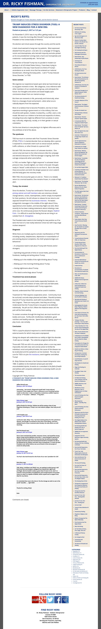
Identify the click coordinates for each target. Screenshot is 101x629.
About (6, 10)
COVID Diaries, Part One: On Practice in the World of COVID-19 (81, 86)
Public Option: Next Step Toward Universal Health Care (81, 221)
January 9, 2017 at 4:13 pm (24, 432)
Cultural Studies (76, 558)
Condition (75, 556)
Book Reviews (76, 553)
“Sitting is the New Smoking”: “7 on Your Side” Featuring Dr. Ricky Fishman (82, 321)
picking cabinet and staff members (25, 193)
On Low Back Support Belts (81, 167)
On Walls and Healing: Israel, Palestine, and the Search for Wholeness (81, 379)
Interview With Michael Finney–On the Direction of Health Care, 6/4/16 (81, 261)
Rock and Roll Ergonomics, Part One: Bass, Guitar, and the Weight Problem (81, 477)
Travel (74, 581)
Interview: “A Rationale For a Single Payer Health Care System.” (81, 136)
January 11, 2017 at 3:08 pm (25, 464)
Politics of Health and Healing (79, 577)
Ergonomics (75, 559)
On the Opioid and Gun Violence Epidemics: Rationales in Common (80, 142)
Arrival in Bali (78, 505)
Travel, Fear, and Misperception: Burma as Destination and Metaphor (81, 453)
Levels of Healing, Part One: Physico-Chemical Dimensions (81, 408)
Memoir (75, 566)
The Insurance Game (80, 375)
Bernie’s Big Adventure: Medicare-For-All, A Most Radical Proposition (81, 187)
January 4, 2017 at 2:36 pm (24, 386)
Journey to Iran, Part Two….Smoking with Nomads (80, 496)
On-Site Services (48, 10)
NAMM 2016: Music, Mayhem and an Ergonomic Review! (81, 279)
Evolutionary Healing (80, 511)
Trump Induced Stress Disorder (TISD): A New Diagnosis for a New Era (81, 244)
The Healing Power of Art (81, 481)
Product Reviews (77, 579)
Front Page (75, 561)
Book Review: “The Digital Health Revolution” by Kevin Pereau (82, 106)
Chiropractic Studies (77, 554)
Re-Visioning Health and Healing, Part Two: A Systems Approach (81, 427)
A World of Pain (78, 265)
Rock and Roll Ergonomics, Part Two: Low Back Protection (81, 471)
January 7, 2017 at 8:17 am (24, 416)
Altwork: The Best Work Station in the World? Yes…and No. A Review (81, 42)
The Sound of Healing (80, 463)
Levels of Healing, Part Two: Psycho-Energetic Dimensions (81, 396)
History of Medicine (77, 563)
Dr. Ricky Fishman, (39, 3)
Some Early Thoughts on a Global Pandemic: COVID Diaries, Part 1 (81, 92)
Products (82, 10)
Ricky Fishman (21, 400)
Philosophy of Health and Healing (80, 573)
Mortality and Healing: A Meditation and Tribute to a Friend (82, 301)
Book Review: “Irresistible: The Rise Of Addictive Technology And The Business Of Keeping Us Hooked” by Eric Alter (81, 161)
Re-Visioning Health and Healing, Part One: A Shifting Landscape (82, 443)
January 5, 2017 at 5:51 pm (24, 402)
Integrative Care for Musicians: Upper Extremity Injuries (81, 437)
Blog (88, 10)
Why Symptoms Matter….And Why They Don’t (80, 402)
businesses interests (39, 201)
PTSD (20, 141)
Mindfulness (76, 568)
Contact (94, 10)
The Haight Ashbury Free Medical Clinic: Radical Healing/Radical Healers (81, 421)
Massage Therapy (36, 10)
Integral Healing (76, 564)
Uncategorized (76, 583)
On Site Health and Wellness (79, 571)
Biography (75, 551)
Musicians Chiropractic (78, 569)
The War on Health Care (81, 110)
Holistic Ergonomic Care (20, 10)
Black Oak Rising (79, 526)
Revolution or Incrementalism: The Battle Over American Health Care (81, 269)
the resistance (34, 354)
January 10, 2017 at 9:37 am (25, 453)
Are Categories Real (79, 537)
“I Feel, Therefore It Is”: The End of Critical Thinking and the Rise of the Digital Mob (82, 327)
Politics (74, 576)
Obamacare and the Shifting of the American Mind (81, 234)
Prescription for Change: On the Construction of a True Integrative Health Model (81, 344)
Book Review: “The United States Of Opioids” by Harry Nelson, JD (81, 126)
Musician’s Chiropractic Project (66, 10)
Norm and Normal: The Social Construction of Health (80, 458)
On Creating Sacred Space (81, 50)
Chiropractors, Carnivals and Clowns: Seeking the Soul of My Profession (81, 354)
